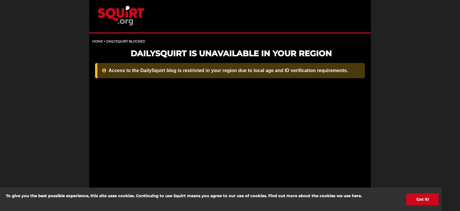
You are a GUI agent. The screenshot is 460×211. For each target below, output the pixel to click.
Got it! (422, 199)
